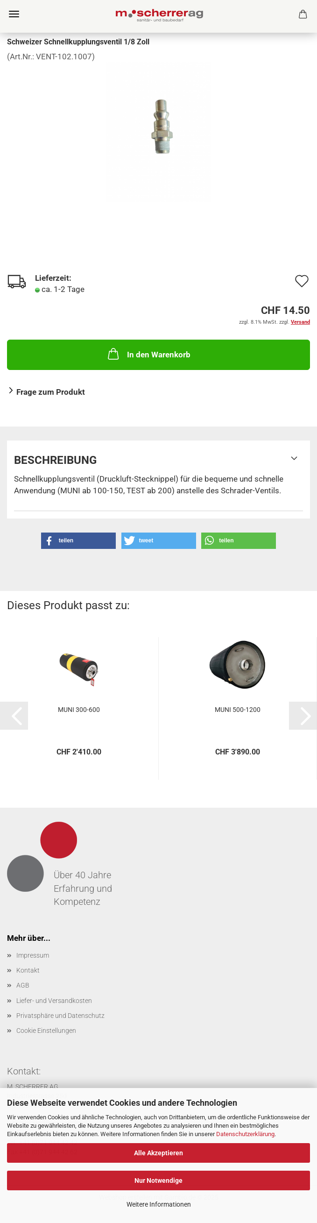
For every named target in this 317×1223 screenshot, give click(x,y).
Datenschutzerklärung (245, 1134)
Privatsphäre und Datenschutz (60, 1015)
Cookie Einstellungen (46, 1030)
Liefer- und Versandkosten (54, 1000)
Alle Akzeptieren (158, 1153)
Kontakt (28, 970)
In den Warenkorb (148, 353)
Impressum (32, 955)
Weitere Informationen (159, 1204)
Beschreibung (55, 460)
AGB (22, 985)
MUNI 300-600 (79, 709)
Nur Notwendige (158, 1180)
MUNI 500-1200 (238, 709)
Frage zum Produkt (50, 392)
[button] (78, 541)
